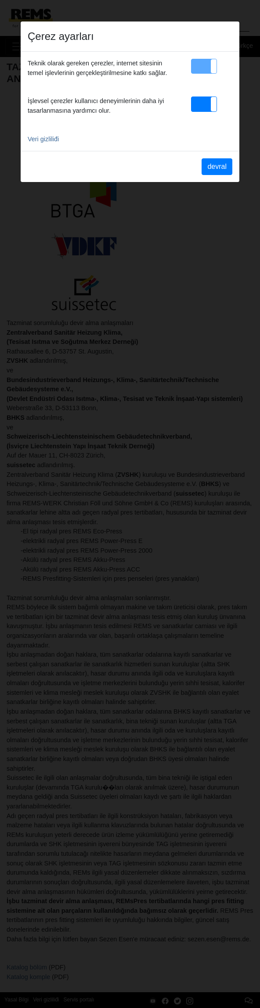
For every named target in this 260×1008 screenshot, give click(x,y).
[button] (204, 66)
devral (217, 166)
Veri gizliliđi (43, 139)
